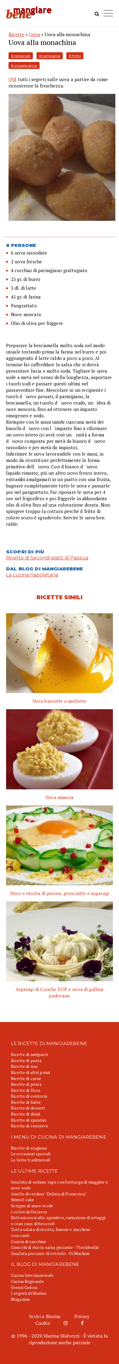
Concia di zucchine (29, 1241)
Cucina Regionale (27, 1281)
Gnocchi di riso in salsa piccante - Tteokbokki (55, 1247)
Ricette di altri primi (30, 1072)
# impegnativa (24, 65)
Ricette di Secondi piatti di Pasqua (47, 558)
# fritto (75, 55)
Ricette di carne (26, 1078)
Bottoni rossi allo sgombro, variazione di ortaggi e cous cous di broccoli (58, 1220)
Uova (34, 34)
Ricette (16, 34)
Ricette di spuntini (28, 1120)
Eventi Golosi (24, 1287)
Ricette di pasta (26, 1060)
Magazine (20, 1299)
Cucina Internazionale (32, 1275)
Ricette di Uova (25, 1090)
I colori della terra (29, 1212)
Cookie (42, 1323)
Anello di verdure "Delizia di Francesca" (49, 1194)
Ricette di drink (25, 1114)
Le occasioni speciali (31, 1154)
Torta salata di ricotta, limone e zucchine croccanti (50, 1232)
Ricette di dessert (28, 1108)
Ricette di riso (24, 1066)
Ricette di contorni (29, 1096)
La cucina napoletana (32, 575)
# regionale (20, 55)
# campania (49, 55)
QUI (12, 79)
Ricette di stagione (29, 1148)
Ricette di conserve (29, 1126)
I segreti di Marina (28, 1293)
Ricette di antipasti (29, 1054)
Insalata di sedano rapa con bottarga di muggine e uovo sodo (59, 1185)
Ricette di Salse (26, 1102)
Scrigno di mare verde (32, 1205)
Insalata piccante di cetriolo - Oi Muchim (50, 1253)
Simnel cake (22, 1199)
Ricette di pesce (26, 1084)
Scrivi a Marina (45, 1316)
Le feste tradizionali (30, 1160)
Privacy (82, 1316)
